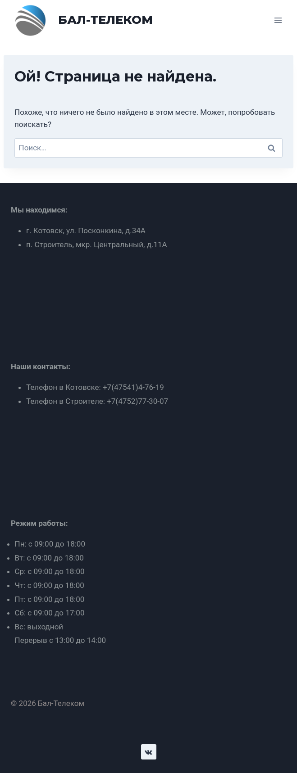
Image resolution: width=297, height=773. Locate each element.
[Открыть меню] (278, 20)
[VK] (148, 751)
